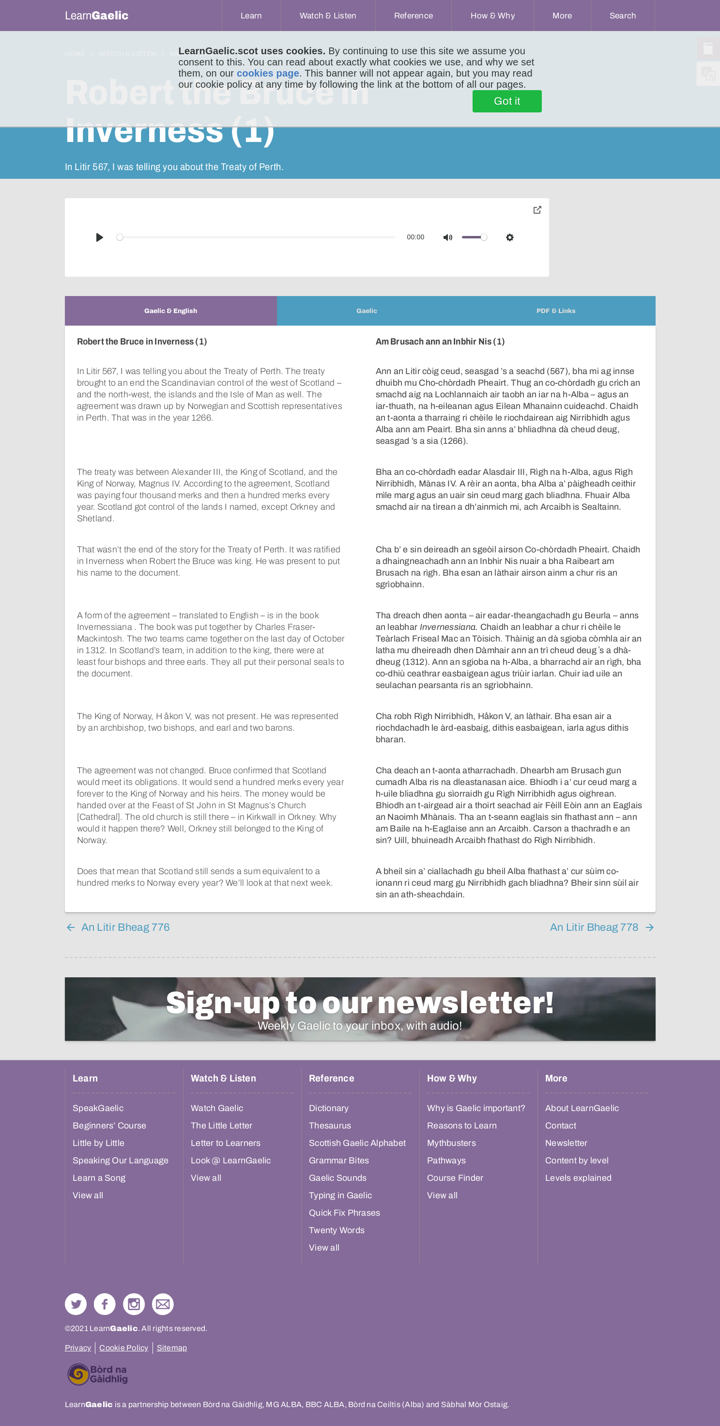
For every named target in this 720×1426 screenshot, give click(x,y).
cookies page (268, 73)
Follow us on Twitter (76, 1292)
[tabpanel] (360, 613)
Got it (507, 101)
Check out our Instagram (134, 1292)
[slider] (256, 237)
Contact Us (163, 1292)
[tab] (171, 311)
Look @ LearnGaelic (231, 1149)
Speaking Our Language (121, 1149)
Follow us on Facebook (105, 1292)
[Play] (99, 237)
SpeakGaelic (98, 1096)
